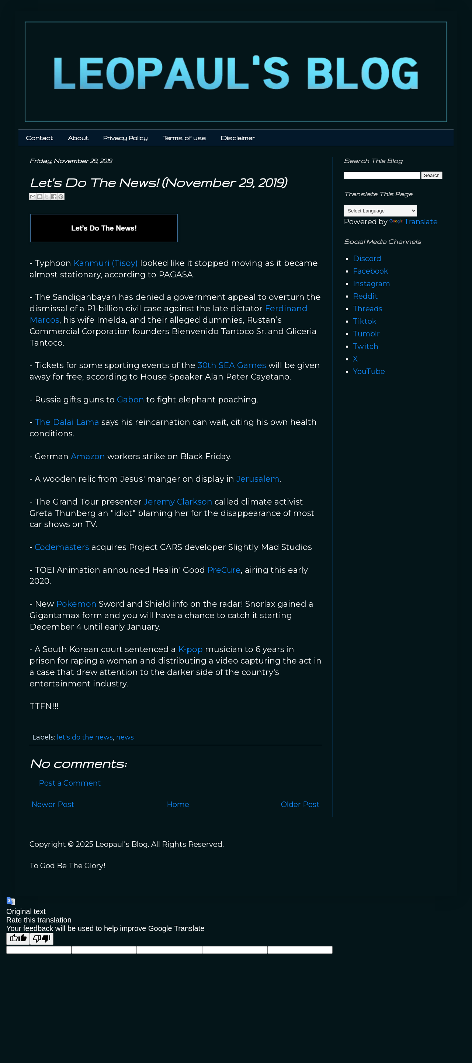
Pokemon (76, 604)
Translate (413, 221)
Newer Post (52, 804)
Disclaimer (238, 137)
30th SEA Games (232, 365)
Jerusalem (258, 479)
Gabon (130, 400)
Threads (367, 308)
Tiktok (364, 321)
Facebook (370, 271)
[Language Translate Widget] (380, 211)
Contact (39, 137)
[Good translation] (18, 939)
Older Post (300, 804)
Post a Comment (70, 783)
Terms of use (184, 137)
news (125, 737)
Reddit (365, 296)
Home (178, 804)
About (78, 137)
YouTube (369, 371)
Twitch (365, 346)
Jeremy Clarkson (178, 502)
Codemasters (62, 547)
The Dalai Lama (67, 422)
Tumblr (366, 333)
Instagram (371, 283)
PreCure (224, 570)
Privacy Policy (125, 137)
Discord (367, 258)
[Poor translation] (41, 939)
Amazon (88, 456)
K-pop (190, 649)
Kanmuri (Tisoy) (105, 263)
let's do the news (85, 737)
